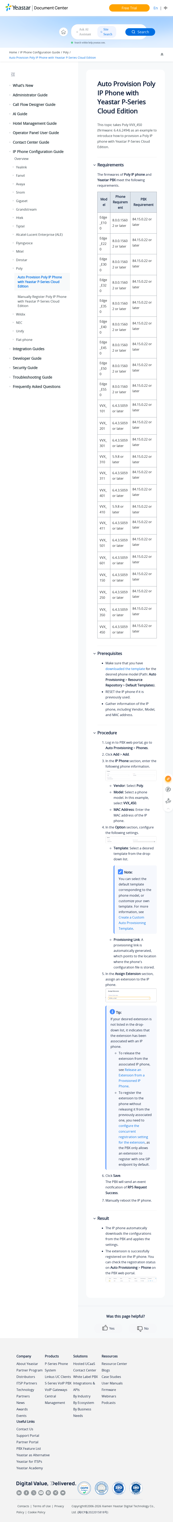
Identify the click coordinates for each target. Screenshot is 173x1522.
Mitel (20, 251)
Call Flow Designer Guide (34, 104)
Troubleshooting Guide (32, 377)
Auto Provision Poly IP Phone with (52, 57)
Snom (20, 192)
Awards (22, 1409)
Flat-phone (24, 339)
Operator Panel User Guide (36, 132)
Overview (21, 158)
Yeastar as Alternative (33, 1455)
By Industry (81, 1396)
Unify (20, 331)
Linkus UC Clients (58, 1376)
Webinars (109, 1396)
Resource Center (114, 1364)
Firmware (109, 1389)
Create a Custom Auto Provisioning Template (132, 923)
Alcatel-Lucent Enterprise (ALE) (39, 234)
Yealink (21, 167)
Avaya (20, 184)
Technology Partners (25, 1392)
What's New (23, 85)
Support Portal (27, 1435)
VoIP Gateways (56, 1389)
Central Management (55, 1399)
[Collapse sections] (162, 54)
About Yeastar (27, 1364)
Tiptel (20, 226)
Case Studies (111, 1376)
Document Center (51, 8)
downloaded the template (125, 669)
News (20, 1402)
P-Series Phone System (56, 1367)
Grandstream (26, 209)
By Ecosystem (83, 1402)
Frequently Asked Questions (36, 386)
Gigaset (22, 201)
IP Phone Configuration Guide (40, 52)
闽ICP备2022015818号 (92, 1512)
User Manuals (112, 1383)
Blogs (106, 1370)
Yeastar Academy (29, 1468)
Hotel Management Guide (35, 123)
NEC (19, 322)
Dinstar (21, 260)
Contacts (23, 1506)
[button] (10, 85)
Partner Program (29, 1370)
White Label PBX (85, 1376)
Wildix (20, 314)
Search (140, 31)
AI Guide (20, 113)
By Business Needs (82, 1412)
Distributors (25, 1376)
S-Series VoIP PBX (58, 1383)
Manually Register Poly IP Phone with (42, 301)
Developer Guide (27, 358)
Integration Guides (28, 348)
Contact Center (84, 1370)
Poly (66, 52)
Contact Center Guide (31, 142)
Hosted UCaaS (84, 1364)
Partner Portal (27, 1442)
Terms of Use (42, 1506)
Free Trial (129, 7)
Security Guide (25, 367)
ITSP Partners (26, 1383)
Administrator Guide (30, 95)
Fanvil (20, 175)
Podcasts (109, 1402)
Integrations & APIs (84, 1386)
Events (21, 1415)
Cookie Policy (36, 1512)
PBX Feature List (28, 1448)
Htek (19, 217)
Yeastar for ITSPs (29, 1461)
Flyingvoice (24, 243)
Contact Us (24, 1429)
